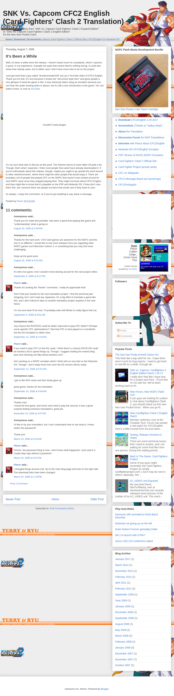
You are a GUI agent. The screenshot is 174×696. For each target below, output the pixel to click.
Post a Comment (19, 483)
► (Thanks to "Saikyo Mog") (138, 125)
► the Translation (129, 131)
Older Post (97, 499)
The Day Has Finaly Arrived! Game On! (137, 354)
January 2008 (122, 647)
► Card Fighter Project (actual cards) (136, 167)
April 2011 (120, 582)
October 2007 (122, 665)
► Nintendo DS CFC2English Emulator (137, 149)
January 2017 (122, 559)
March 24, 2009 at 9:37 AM (27, 458)
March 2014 (121, 565)
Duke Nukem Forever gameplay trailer (136, 529)
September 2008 (124, 618)
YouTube (35, 88)
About (46, 39)
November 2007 (124, 659)
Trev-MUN (132, 269)
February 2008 (123, 641)
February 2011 (123, 588)
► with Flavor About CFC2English (140, 143)
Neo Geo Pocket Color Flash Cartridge (136, 109)
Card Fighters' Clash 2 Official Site (68, 39)
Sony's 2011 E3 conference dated (134, 541)
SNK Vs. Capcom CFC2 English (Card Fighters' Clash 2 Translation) (63, 17)
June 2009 (121, 600)
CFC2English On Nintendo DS (104, 39)
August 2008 (122, 624)
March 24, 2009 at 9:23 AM (27, 439)
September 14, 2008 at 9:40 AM (30, 391)
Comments (124, 336)
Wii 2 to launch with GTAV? (130, 535)
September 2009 (124, 594)
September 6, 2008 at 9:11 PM (29, 276)
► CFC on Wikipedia (127, 172)
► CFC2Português (125, 184)
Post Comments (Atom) (62, 508)
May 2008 (120, 630)
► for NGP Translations (139, 137)
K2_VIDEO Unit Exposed (144, 480)
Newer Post (13, 499)
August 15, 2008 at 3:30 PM (28, 228)
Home (55, 499)
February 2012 (123, 576)
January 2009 (122, 606)
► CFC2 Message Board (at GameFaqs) (138, 178)
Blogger (105, 689)
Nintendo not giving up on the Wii (133, 523)
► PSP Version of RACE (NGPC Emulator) (139, 155)
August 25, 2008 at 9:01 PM (28, 260)
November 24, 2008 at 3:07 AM (30, 413)
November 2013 (124, 571)
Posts (121, 330)
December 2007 (124, 653)
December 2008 (124, 612)
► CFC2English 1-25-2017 (136, 119)
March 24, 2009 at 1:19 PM (28, 476)
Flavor (17, 283)
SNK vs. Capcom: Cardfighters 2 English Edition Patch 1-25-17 (148, 372)
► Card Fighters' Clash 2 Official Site (136, 161)
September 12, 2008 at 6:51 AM (30, 369)
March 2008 (121, 635)
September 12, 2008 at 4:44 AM (30, 337)
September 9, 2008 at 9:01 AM (29, 314)
